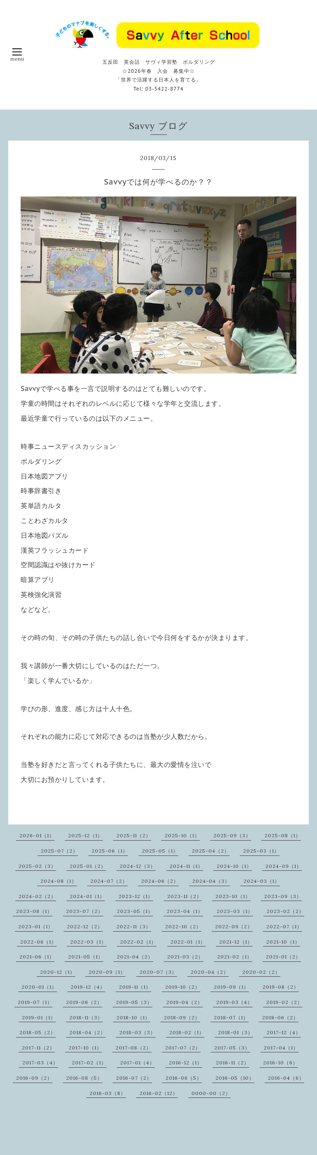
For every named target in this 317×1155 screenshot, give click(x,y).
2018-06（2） (280, 1017)
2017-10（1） (85, 1048)
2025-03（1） (261, 851)
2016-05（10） (234, 1078)
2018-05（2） (37, 1032)
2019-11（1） (135, 987)
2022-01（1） (188, 942)
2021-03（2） (185, 957)
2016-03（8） (108, 1093)
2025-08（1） (283, 835)
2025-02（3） (37, 866)
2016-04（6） (286, 1078)
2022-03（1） (88, 942)
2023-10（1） (233, 896)
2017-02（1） (89, 1062)
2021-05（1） (85, 957)
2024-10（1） (234, 866)
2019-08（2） (281, 987)
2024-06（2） (160, 881)
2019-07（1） (35, 1002)
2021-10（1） (283, 942)
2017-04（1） (281, 1048)
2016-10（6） (280, 1062)
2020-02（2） (261, 972)
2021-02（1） (234, 957)
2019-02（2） (284, 1002)
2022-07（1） (284, 926)
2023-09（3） (283, 896)
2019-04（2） (184, 1002)
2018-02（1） (186, 1032)
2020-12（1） (57, 972)
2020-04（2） (210, 972)
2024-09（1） (283, 866)
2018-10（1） (133, 1017)
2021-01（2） (283, 957)
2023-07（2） (84, 911)
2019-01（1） (39, 1017)
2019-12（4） (88, 987)
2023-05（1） (135, 911)
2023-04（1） (185, 911)
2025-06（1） (110, 851)
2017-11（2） (38, 1048)
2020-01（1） (39, 987)
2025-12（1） (85, 835)
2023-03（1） (235, 911)
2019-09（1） (231, 987)
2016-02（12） (159, 1093)
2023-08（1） (34, 911)
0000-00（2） (211, 1093)
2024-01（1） (87, 896)
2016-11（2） (232, 1062)
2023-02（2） (285, 911)
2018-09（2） (182, 1017)
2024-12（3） (138, 866)
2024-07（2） (109, 881)
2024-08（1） (58, 881)
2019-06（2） (84, 1002)
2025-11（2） (133, 835)
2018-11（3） (86, 1017)
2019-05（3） (134, 1002)
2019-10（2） (182, 987)
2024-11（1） (186, 866)
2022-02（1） (138, 942)
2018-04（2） (87, 1032)
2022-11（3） (133, 926)
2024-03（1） (262, 881)
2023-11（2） (184, 896)
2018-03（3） (137, 1032)
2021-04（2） (135, 957)
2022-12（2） (85, 926)
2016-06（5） (184, 1078)
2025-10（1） (182, 835)
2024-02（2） (37, 896)
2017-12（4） (284, 1032)
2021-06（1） (36, 957)
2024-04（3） (211, 881)
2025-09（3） (232, 835)
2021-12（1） (236, 942)
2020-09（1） (107, 972)
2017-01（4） (137, 1062)
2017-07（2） (183, 1048)
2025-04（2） (210, 851)
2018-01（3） (235, 1032)
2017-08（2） (133, 1048)
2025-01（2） (88, 866)
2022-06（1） (38, 942)
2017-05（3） (232, 1048)
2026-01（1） (36, 835)
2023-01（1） (35, 926)
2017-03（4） (40, 1062)
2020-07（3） (158, 972)
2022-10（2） (183, 926)
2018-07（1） (231, 1017)
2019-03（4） (234, 1002)
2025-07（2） (59, 851)
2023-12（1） (135, 896)
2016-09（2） (34, 1078)
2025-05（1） (160, 851)
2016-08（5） (84, 1078)
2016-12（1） (185, 1062)
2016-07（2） (134, 1078)
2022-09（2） (234, 926)
